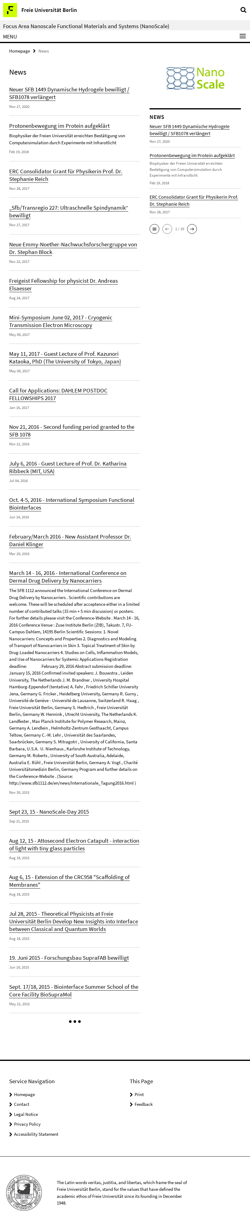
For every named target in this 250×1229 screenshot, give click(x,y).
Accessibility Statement (36, 1134)
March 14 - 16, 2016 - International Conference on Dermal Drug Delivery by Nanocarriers (67, 576)
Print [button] (139, 1094)
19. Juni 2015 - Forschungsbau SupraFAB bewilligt (69, 957)
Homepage (19, 51)
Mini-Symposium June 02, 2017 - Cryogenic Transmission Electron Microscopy (60, 321)
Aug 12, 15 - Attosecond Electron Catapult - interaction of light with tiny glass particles (74, 844)
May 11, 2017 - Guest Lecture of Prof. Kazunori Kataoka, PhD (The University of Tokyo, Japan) (65, 357)
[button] (75, 1021)
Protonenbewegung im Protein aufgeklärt (59, 125)
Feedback (144, 1104)
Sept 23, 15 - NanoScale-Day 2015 (49, 811)
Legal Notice (26, 1114)
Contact (21, 1104)
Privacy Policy (27, 1124)
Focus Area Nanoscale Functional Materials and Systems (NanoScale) (86, 26)
